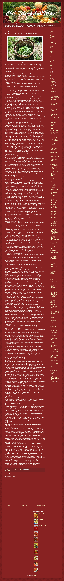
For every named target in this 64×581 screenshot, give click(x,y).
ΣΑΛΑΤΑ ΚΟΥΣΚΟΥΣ (53, 258)
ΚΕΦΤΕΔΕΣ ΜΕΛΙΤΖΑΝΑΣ (53, 95)
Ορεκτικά (51, 52)
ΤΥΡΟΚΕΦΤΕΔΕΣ (53, 302)
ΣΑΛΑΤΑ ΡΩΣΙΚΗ (53, 342)
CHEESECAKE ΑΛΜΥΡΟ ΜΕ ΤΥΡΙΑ (54, 313)
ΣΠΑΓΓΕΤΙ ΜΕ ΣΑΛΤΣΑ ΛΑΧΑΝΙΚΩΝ (54, 135)
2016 (51, 75)
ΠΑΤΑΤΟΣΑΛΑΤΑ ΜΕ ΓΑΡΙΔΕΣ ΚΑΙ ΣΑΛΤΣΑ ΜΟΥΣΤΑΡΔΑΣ (54, 217)
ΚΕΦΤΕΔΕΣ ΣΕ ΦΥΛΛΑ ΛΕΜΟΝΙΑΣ (54, 104)
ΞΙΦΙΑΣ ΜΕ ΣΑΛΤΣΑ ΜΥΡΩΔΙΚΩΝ (53, 123)
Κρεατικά (51, 47)
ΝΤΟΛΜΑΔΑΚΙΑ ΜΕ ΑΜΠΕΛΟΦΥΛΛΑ (53, 214)
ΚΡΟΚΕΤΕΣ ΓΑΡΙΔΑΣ (54, 150)
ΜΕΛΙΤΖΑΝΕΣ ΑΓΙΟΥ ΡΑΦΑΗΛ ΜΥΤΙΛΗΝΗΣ (54, 305)
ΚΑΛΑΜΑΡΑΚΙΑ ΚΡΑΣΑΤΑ (54, 362)
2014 (51, 78)
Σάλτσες (51, 57)
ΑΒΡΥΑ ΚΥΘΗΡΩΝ (53, 332)
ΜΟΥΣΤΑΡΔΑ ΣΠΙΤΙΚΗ (54, 351)
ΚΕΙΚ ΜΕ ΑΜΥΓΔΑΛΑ (54, 246)
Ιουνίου (52, 88)
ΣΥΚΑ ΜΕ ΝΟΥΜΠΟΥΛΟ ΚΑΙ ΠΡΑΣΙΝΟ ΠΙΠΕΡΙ (54, 220)
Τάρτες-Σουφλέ (52, 60)
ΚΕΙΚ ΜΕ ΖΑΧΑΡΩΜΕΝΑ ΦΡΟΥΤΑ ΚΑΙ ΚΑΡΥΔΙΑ (54, 97)
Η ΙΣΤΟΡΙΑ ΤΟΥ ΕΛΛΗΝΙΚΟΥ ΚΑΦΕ (54, 321)
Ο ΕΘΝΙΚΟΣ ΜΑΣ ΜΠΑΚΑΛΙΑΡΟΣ (53, 205)
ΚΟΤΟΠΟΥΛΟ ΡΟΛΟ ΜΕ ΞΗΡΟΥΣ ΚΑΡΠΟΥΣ (54, 269)
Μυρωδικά (51, 51)
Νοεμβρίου (52, 81)
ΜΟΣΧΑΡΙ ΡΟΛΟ (53, 347)
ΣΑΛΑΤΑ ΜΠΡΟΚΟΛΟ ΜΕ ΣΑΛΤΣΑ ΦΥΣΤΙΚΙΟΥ (54, 233)
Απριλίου (52, 91)
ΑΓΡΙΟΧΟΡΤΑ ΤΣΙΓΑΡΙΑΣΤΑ (53, 288)
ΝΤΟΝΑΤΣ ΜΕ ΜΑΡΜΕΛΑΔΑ (53, 162)
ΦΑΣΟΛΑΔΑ (52, 241)
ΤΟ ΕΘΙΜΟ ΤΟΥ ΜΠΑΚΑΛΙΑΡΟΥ (53, 207)
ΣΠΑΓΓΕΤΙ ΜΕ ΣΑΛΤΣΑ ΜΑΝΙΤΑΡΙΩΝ (54, 99)
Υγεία (50, 61)
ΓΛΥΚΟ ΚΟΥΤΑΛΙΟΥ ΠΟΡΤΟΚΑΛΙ (53, 248)
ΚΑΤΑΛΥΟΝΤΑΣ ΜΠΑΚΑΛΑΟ (53, 197)
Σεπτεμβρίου (53, 84)
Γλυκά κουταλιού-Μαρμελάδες (52, 37)
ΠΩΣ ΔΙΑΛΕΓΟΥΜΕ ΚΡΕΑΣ (53, 138)
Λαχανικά (51, 48)
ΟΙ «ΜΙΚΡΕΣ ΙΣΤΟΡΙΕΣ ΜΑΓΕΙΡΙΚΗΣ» (54, 225)
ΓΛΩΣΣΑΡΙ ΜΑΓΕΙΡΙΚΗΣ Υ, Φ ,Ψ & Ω (54, 168)
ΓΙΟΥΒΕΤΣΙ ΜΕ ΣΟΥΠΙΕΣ (54, 335)
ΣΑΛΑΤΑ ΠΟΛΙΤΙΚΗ (53, 317)
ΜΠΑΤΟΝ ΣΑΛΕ (41, 513)
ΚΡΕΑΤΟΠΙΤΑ (52, 178)
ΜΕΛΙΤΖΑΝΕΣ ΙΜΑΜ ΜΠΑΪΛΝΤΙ (53, 212)
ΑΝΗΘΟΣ (52, 322)
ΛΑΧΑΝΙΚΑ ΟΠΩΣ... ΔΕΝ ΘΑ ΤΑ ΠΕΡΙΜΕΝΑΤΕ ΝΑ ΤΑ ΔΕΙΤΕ (54, 165)
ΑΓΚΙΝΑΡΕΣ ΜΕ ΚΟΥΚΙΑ (54, 156)
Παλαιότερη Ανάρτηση (41, 505)
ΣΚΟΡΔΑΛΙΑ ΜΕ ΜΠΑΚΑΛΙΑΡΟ (53, 202)
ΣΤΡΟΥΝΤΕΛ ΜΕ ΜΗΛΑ (54, 169)
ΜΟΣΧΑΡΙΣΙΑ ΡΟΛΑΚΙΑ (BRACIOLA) (54, 307)
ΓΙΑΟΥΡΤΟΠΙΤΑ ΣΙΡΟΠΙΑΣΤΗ (53, 185)
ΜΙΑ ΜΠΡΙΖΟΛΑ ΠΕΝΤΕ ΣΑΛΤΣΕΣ (54, 106)
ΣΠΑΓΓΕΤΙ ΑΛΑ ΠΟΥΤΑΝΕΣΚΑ (53, 257)
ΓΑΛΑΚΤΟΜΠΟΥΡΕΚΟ (54, 252)
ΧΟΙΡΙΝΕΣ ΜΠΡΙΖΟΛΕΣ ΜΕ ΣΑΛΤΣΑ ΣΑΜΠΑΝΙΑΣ (54, 115)
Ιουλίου (52, 87)
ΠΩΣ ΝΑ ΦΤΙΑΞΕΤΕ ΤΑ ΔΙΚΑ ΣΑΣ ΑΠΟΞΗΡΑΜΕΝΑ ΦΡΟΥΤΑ (54, 159)
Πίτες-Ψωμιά (52, 53)
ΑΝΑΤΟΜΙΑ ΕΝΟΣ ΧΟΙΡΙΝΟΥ (53, 272)
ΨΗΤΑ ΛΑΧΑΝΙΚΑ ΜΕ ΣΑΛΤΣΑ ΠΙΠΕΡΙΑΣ (54, 112)
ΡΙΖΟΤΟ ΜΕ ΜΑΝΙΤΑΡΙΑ (54, 171)
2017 (51, 74)
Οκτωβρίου (52, 82)
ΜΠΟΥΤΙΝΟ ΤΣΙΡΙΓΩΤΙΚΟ (54, 311)
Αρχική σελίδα (24, 505)
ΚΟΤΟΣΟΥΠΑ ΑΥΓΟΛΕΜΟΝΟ (53, 301)
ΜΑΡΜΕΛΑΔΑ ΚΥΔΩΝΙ (42, 525)
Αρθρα (51, 32)
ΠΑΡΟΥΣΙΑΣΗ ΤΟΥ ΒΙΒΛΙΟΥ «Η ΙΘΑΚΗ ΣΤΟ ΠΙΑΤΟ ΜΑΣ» (54, 182)
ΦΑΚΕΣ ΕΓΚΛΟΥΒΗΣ (54, 318)
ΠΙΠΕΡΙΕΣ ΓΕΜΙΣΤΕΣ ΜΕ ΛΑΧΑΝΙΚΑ (54, 149)
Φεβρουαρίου (53, 381)
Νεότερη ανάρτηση (8, 505)
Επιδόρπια (51, 42)
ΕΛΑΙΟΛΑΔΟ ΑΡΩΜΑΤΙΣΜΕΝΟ (53, 254)
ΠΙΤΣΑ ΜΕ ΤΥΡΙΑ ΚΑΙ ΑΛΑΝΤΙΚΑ (54, 195)
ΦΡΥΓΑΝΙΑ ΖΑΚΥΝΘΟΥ (54, 334)
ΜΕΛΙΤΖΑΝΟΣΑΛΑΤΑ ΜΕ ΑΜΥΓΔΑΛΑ (54, 187)
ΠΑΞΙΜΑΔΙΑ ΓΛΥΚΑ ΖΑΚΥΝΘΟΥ (53, 296)
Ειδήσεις (51, 41)
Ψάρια (51, 65)
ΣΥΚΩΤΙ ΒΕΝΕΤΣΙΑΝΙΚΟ (54, 359)
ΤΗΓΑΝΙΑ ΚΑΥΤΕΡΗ (53, 235)
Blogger (35, 575)
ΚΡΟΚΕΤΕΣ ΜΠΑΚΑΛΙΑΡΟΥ (53, 200)
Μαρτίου (52, 92)
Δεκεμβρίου (53, 79)
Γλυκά (51, 35)
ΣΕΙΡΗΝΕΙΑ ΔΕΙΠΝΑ (53, 273)
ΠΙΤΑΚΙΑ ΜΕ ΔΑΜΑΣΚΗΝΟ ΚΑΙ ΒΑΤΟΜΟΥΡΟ (53, 237)
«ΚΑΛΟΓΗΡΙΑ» (41, 519)
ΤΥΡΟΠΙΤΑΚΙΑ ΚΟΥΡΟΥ (54, 179)
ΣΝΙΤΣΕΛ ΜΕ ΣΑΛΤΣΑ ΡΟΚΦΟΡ (54, 251)
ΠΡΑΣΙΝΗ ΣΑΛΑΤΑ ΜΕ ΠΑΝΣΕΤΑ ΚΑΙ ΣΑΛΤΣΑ (54, 190)
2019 (51, 71)
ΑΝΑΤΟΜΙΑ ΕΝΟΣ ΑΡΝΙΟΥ (53, 209)
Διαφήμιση (51, 38)
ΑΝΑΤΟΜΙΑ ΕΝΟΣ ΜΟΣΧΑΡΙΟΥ (53, 309)
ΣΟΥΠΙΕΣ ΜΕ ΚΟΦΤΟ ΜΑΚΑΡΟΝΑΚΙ (54, 131)
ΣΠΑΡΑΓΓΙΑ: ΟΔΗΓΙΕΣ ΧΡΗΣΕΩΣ (54, 243)
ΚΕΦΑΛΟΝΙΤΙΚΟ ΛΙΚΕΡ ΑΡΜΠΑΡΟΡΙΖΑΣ (46, 537)
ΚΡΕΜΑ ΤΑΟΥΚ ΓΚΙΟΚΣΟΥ (53, 315)
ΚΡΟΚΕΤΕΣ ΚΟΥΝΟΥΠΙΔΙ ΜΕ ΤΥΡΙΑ (53, 128)
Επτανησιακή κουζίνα (53, 43)
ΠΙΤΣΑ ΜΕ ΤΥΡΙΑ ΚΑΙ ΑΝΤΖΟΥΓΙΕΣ (54, 133)
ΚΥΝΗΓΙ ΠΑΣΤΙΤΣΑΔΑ (54, 363)
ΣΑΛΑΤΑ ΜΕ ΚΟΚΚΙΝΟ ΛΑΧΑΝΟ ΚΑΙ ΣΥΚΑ (54, 227)
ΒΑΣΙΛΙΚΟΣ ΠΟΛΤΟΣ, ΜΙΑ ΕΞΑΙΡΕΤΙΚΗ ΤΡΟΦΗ (54, 266)
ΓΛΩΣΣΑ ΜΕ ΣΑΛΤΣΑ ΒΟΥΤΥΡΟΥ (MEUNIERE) (53, 230)
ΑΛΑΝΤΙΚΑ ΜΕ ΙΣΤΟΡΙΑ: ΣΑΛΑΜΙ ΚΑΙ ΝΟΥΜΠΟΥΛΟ (54, 222)
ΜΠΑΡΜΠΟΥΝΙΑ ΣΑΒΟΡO (53, 368)
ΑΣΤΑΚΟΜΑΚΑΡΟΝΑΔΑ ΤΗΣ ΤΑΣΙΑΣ (45, 531)
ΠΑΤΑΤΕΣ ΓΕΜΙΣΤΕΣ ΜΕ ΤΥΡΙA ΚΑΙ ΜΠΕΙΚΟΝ (54, 140)
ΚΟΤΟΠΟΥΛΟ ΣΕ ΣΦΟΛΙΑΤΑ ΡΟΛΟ (53, 286)
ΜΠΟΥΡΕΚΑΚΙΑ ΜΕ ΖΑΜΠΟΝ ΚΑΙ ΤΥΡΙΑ (54, 331)
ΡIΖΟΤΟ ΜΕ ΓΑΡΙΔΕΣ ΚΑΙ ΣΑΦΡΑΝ (54, 290)
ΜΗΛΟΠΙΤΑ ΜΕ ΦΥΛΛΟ (54, 360)
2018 (51, 72)
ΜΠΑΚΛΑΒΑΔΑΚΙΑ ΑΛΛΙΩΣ (53, 110)
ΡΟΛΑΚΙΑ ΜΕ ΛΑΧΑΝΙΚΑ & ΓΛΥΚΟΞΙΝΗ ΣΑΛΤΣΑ (54, 261)
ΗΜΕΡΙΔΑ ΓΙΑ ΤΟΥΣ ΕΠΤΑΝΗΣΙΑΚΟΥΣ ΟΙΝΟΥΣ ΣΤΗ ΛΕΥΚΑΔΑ (53, 143)
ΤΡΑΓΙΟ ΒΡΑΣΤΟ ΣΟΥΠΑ (43, 543)
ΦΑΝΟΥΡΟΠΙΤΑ (53, 326)
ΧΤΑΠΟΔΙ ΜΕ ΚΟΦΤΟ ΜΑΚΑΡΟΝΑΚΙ (54, 328)
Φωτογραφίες (52, 62)
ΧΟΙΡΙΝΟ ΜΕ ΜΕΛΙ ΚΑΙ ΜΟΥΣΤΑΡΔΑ (54, 353)
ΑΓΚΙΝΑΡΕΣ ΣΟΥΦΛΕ (54, 108)
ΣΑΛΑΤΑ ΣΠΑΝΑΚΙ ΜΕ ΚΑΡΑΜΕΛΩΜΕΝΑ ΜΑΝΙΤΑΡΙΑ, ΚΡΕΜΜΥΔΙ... (54, 174)
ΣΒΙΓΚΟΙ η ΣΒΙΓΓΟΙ (53, 357)
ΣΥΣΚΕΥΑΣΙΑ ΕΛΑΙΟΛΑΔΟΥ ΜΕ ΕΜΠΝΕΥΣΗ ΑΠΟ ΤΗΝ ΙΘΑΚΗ (54, 276)
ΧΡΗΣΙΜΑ (9, 470)
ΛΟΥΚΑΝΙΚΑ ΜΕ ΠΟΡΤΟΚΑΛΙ (53, 280)
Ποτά (50, 55)
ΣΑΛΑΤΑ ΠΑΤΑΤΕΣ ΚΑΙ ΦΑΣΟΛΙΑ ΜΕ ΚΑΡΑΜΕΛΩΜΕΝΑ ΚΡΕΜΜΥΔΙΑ (54, 153)
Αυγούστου (52, 85)
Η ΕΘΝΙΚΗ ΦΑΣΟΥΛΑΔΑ (54, 239)
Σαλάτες (51, 56)
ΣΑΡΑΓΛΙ (51, 366)
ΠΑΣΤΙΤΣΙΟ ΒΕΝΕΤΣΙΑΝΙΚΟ (53, 377)
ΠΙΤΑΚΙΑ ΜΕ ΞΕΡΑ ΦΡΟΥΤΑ (53, 125)
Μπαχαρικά (51, 50)
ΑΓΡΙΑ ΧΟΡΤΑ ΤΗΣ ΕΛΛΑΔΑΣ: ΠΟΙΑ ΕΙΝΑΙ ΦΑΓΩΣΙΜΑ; (54, 293)
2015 (51, 77)
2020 (51, 69)
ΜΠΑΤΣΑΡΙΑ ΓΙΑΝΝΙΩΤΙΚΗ (53, 298)
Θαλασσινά (51, 46)
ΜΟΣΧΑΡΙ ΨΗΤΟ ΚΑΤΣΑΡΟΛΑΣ (53, 264)
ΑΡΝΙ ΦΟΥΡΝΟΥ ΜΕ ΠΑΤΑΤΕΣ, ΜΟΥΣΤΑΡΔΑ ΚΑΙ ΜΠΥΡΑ (53, 340)
